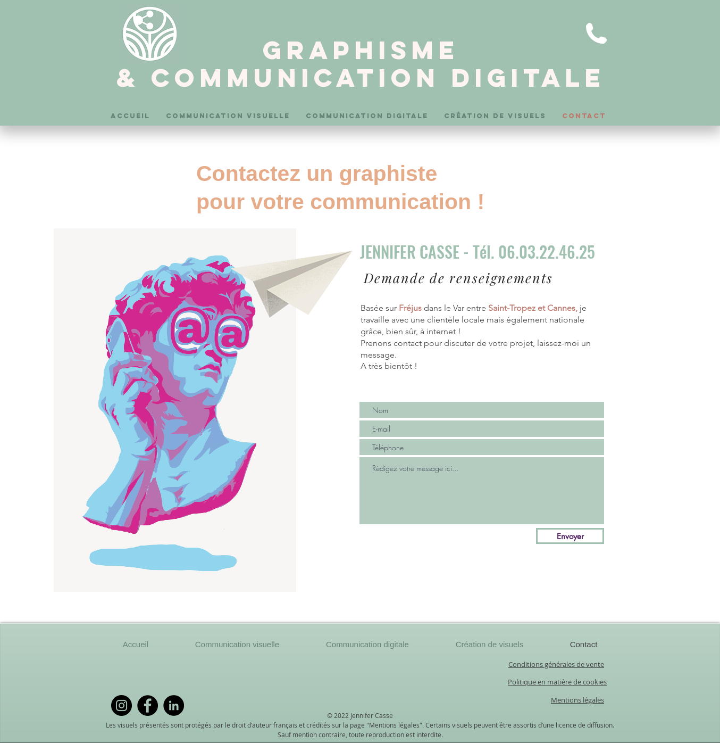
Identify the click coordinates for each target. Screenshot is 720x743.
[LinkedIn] (173, 705)
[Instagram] (121, 705)
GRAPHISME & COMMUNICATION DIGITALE (360, 64)
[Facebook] (147, 705)
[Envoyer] (570, 536)
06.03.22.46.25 (546, 251)
